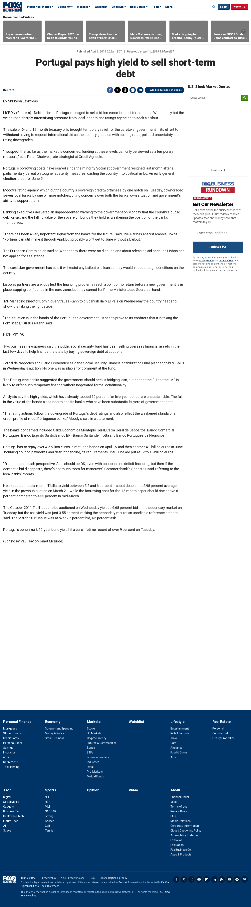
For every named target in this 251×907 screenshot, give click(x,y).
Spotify (237, 879)
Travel (174, 738)
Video (133, 790)
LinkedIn (214, 879)
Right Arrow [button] (243, 31)
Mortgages (10, 728)
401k (6, 757)
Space (7, 830)
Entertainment (179, 728)
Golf (47, 825)
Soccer (49, 821)
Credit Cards (11, 738)
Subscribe (217, 247)
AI (4, 825)
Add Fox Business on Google (166, 90)
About (175, 790)
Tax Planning (11, 766)
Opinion (93, 790)
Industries (93, 762)
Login (223, 6)
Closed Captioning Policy (185, 830)
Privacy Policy (206, 260)
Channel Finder (179, 797)
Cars (173, 742)
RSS (222, 879)
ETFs (90, 752)
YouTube (199, 879)
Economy (64, 6)
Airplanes (176, 747)
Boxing (49, 816)
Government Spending (59, 728)
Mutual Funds (95, 776)
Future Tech (10, 821)
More (169, 6)
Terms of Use (226, 260)
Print (132, 90)
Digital (7, 797)
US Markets (94, 733)
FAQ (173, 816)
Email (140, 90)
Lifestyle (118, 6)
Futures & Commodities (102, 742)
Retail (90, 766)
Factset (123, 882)
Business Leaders (98, 757)
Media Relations (180, 821)
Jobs (173, 801)
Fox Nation (177, 845)
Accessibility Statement (185, 835)
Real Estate (137, 6)
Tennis (49, 830)
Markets (82, 6)
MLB (48, 806)
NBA (48, 801)
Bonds (91, 747)
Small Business (54, 738)
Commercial (220, 733)
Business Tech (12, 811)
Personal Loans (13, 742)
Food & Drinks (178, 752)
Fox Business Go (180, 849)
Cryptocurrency (96, 738)
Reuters (8, 90)
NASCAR (50, 811)
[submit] (244, 98)
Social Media (11, 801)
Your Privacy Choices (73, 878)
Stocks (91, 728)
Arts (173, 757)
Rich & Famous (179, 733)
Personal (218, 728)
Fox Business (12, 7)
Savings (8, 747)
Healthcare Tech (13, 816)
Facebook (110, 90)
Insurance (9, 752)
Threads (125, 90)
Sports (50, 790)
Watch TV (239, 6)
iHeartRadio (244, 879)
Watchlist (101, 6)
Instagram (191, 879)
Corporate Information (184, 825)
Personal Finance (39, 6)
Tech (155, 6)
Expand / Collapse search (213, 7)
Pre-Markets (95, 771)
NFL (47, 797)
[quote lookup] (215, 98)
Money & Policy (54, 733)
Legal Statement (50, 886)
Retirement (10, 762)
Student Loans (12, 733)
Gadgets (8, 806)
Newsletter (229, 879)
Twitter (117, 90)
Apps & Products (180, 854)
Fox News (176, 840)
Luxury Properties (223, 738)
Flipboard (206, 879)
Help (92, 878)
